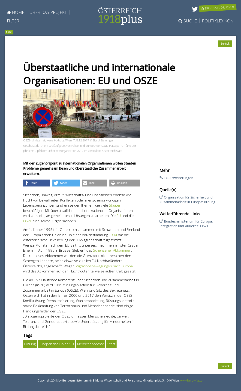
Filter (13, 21)
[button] (36, 183)
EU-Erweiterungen (176, 177)
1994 (113, 234)
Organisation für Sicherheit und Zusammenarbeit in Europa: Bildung (187, 199)
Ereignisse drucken (218, 7)
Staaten (115, 205)
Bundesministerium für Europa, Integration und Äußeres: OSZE (186, 223)
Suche (187, 21)
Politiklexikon (217, 21)
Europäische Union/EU (56, 344)
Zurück (224, 44)
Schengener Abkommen (112, 250)
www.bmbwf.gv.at (191, 380)
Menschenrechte (90, 344)
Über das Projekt (48, 12)
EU (119, 215)
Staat (111, 344)
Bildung (30, 344)
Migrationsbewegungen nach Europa (104, 266)
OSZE (27, 221)
